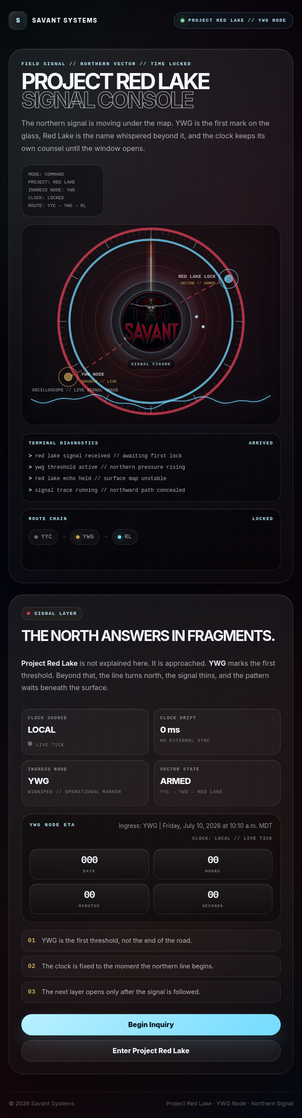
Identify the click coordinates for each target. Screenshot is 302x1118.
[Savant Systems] (53, 20)
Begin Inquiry (151, 1024)
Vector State (180, 769)
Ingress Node (47, 769)
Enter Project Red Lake (151, 1050)
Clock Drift (178, 718)
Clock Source (47, 718)
